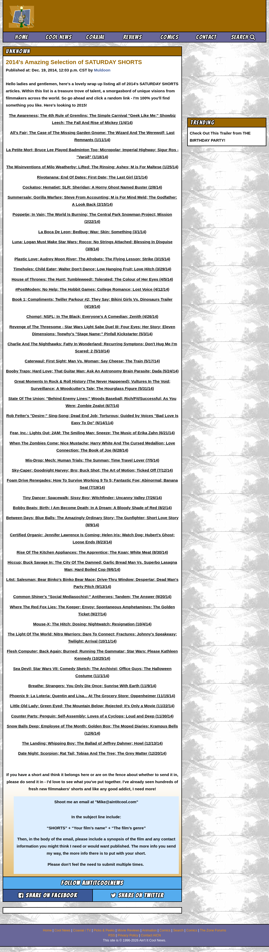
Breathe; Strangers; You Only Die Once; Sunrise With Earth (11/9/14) (92, 685)
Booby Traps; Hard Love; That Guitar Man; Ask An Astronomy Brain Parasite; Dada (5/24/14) (92, 371)
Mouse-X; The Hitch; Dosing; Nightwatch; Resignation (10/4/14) (92, 624)
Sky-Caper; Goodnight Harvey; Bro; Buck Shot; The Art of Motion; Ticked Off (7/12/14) (92, 470)
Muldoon (102, 70)
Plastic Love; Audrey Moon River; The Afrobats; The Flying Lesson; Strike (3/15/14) (92, 259)
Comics (169, 37)
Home (21, 37)
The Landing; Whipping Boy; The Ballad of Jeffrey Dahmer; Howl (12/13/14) (92, 743)
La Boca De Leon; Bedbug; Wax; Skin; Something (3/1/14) (92, 231)
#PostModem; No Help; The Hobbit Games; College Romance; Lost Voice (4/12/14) (92, 289)
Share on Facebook (47, 895)
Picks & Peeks (104, 930)
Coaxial (95, 37)
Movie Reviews (128, 930)
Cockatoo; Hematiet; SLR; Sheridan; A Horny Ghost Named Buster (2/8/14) (92, 187)
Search (243, 37)
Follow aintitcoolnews (92, 883)
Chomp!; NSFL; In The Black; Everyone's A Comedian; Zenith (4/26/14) (92, 316)
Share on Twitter (137, 895)
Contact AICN (151, 935)
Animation (149, 930)
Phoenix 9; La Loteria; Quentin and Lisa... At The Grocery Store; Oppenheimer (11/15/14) (92, 695)
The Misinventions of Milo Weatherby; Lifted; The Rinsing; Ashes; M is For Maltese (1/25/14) (92, 167)
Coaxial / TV (82, 930)
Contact (206, 37)
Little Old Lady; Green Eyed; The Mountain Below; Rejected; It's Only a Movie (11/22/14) (92, 706)
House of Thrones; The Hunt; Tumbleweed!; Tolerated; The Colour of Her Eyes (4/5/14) (92, 279)
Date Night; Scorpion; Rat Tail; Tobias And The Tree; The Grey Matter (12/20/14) (92, 753)
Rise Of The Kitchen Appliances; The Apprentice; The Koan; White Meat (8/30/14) (92, 552)
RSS (111, 935)
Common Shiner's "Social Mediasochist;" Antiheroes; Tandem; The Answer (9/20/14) (92, 596)
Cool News (58, 37)
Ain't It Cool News (47, 15)
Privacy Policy (128, 935)
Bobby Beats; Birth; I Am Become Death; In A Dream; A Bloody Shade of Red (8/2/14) (92, 507)
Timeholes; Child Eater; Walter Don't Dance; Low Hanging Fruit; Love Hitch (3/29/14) (92, 269)
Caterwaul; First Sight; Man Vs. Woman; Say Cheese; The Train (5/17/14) (92, 361)
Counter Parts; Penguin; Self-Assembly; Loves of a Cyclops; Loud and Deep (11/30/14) (92, 716)
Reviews (132, 37)
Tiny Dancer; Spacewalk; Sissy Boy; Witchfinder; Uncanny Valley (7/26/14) (92, 497)
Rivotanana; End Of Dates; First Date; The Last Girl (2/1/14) (92, 177)
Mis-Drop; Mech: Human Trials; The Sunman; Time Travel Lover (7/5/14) (92, 460)
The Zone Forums (213, 930)
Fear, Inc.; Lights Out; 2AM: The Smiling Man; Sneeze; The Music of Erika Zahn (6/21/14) (92, 432)
